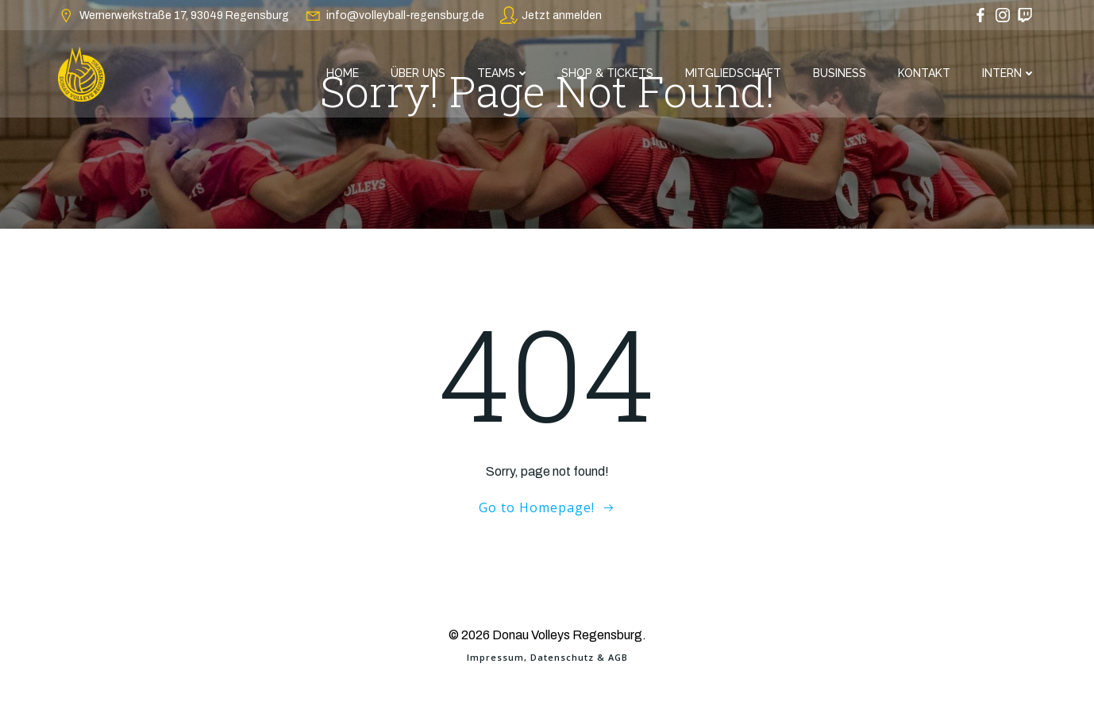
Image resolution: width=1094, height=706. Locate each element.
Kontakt (924, 73)
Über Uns (418, 73)
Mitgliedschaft (733, 73)
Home (342, 73)
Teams (503, 73)
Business (839, 73)
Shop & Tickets (607, 73)
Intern (1009, 73)
